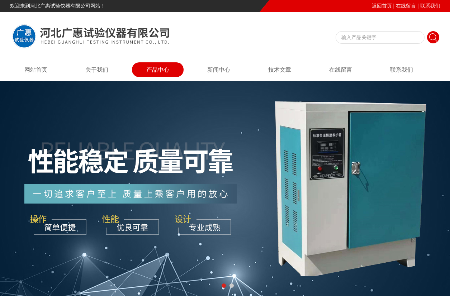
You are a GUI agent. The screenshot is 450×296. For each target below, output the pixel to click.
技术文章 (279, 70)
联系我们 (430, 6)
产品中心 (157, 70)
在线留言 (406, 6)
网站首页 (35, 70)
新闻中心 (218, 70)
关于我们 (96, 70)
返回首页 (382, 6)
